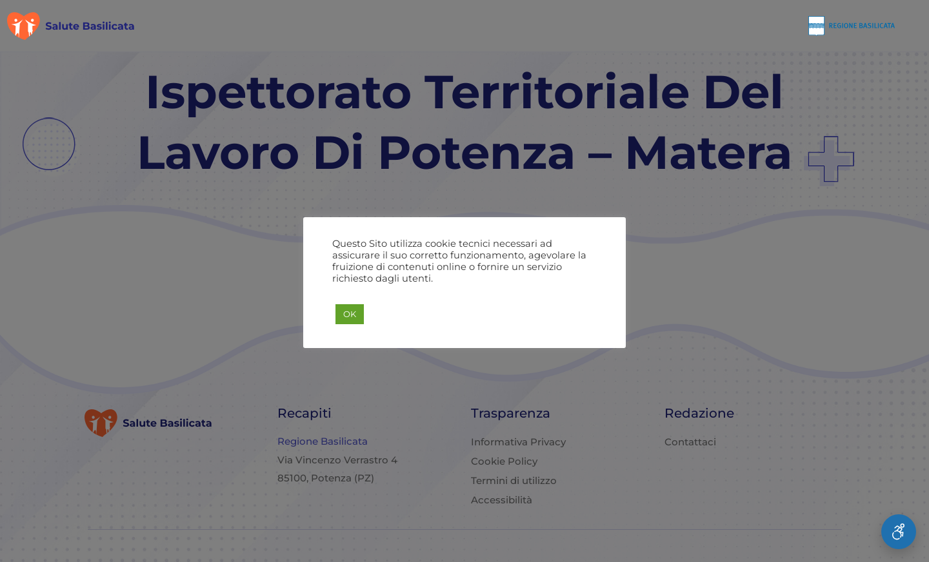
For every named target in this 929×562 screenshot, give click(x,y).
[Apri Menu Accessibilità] (898, 531)
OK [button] (349, 314)
